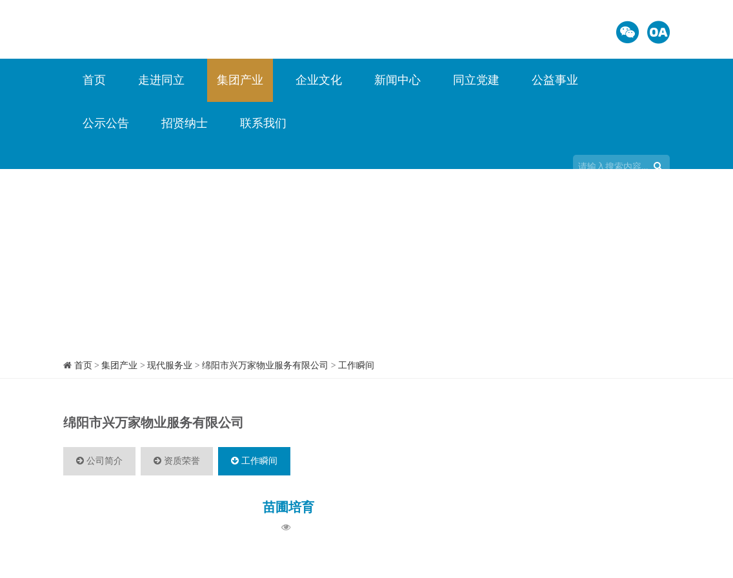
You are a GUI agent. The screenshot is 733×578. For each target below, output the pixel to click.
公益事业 (555, 80)
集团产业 (240, 80)
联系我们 (263, 123)
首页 (94, 80)
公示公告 (106, 123)
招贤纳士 (184, 123)
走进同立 (161, 80)
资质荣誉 (177, 461)
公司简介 (99, 461)
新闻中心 (397, 80)
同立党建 (476, 80)
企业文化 (319, 80)
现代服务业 (169, 365)
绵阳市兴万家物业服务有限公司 (265, 365)
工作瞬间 (356, 365)
